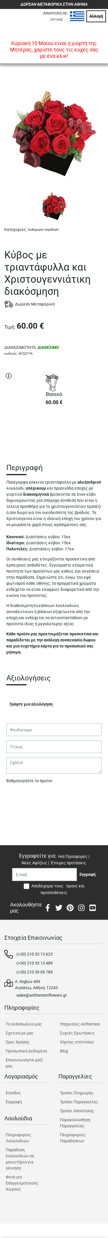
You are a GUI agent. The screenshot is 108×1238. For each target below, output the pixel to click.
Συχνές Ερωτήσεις (77, 1033)
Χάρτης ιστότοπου (77, 1042)
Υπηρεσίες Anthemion (80, 1024)
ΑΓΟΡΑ (54, 430)
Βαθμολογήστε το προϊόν (29, 780)
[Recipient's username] (44, 874)
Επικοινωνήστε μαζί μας (24, 1063)
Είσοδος (13, 1093)
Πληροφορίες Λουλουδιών (18, 1137)
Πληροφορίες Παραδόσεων (73, 1137)
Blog (64, 1051)
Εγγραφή (14, 1102)
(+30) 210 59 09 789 (34, 972)
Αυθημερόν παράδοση (43, 230)
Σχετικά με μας (20, 1033)
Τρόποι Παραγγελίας (79, 1102)
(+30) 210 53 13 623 (34, 954)
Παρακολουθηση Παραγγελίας (75, 1122)
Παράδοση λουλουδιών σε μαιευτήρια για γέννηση (20, 1159)
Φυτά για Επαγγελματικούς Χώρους (22, 1183)
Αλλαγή (96, 16)
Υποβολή (17, 795)
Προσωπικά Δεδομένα (26, 1051)
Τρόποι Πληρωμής (77, 1093)
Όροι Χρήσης (18, 1042)
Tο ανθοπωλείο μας (24, 1024)
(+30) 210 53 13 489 (34, 963)
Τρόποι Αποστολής (77, 1111)
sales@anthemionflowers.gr (41, 995)
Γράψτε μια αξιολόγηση (31, 704)
